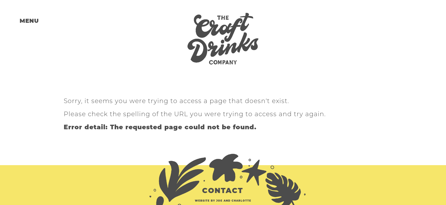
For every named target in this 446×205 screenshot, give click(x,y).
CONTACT (223, 190)
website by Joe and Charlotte (223, 200)
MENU (29, 20)
